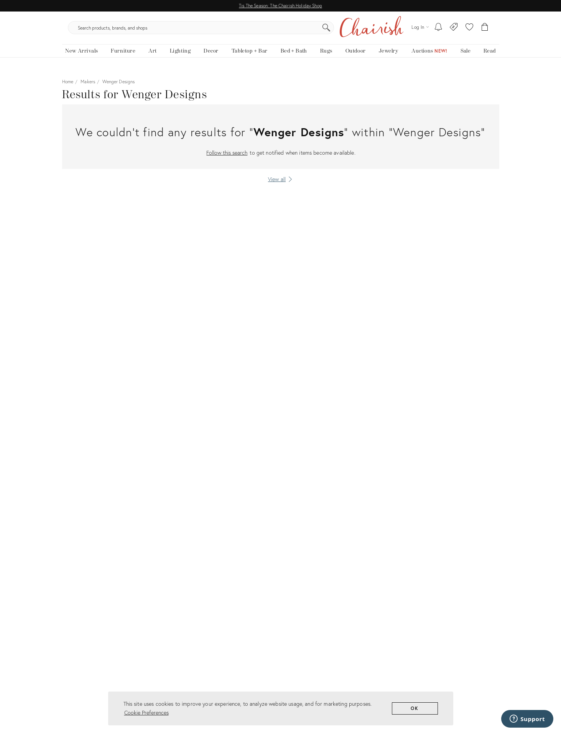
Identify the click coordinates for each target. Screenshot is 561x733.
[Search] (363, 30)
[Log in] (420, 30)
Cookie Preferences (146, 712)
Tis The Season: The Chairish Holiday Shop (280, 5)
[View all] (280, 185)
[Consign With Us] (454, 30)
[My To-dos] (438, 30)
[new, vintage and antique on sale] (465, 56)
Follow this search (226, 158)
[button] (469, 30)
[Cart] (485, 30)
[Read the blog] (489, 56)
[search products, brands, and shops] (280, 30)
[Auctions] (429, 56)
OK (415, 708)
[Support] (527, 719)
